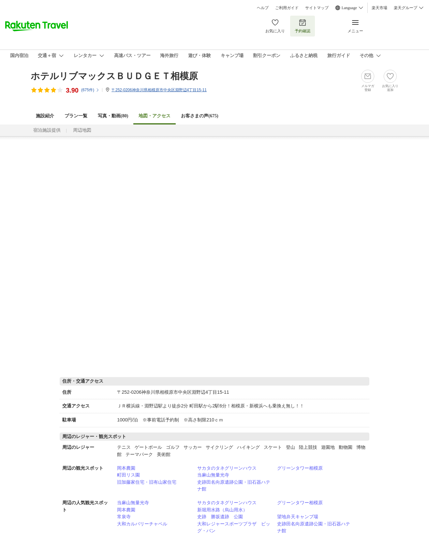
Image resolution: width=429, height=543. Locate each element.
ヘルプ (263, 8)
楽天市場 (379, 8)
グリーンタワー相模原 (300, 468)
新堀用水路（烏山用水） (222, 509)
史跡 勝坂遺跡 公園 (220, 516)
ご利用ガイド (287, 8)
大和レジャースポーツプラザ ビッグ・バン (233, 527)
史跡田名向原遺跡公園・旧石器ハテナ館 (233, 485)
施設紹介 (45, 115)
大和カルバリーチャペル (142, 523)
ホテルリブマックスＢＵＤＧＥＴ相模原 (114, 76)
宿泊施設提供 (47, 130)
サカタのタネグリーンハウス (227, 468)
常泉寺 (124, 516)
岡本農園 (126, 468)
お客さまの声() (199, 115)
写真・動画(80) (113, 115)
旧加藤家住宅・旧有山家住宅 (146, 482)
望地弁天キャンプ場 (297, 516)
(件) (90, 90)
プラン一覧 (76, 115)
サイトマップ (317, 8)
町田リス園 (128, 474)
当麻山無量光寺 (213, 474)
